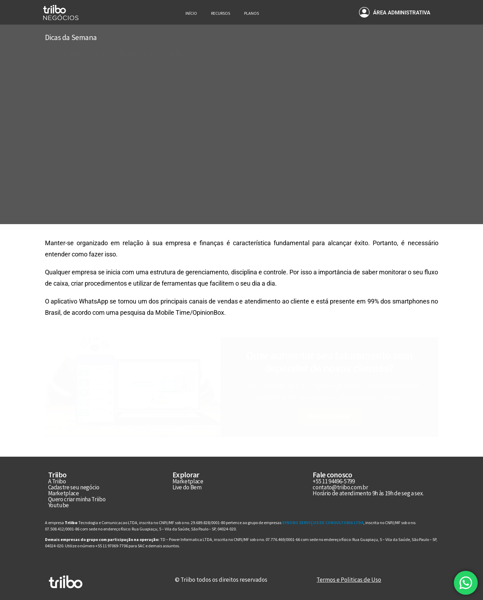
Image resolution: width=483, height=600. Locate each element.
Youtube (58, 505)
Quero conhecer (329, 416)
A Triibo (57, 481)
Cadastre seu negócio (73, 487)
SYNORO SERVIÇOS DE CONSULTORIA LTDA (322, 522)
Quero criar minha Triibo (77, 499)
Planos (251, 13)
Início (191, 13)
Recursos (220, 13)
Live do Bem (187, 487)
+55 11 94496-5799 (333, 481)
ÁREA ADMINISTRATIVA (401, 12)
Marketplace (63, 493)
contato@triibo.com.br (340, 487)
